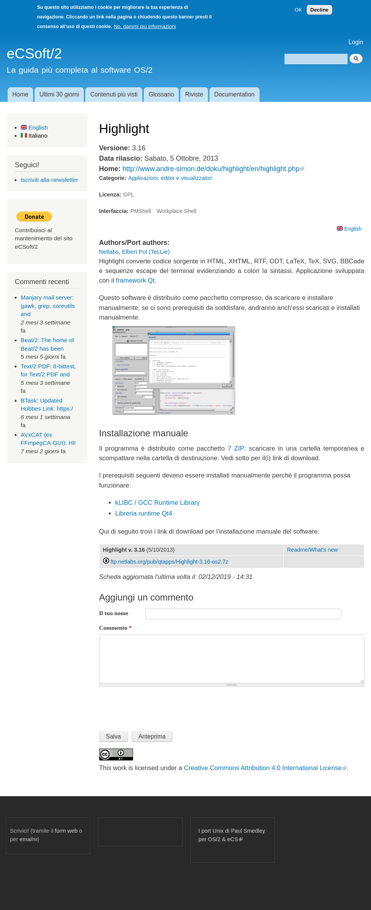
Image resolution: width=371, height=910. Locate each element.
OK (298, 10)
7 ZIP (236, 448)
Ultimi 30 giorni (59, 94)
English (34, 127)
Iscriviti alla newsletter (49, 179)
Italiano (34, 135)
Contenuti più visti (114, 94)
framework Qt (135, 280)
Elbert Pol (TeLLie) (146, 251)
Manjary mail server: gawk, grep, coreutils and (48, 305)
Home (20, 94)
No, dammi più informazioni (145, 26)
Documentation (234, 94)
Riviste (194, 94)
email (28, 839)
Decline (319, 10)
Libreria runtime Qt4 (143, 513)
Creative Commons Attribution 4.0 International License (265, 768)
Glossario (161, 94)
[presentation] (157, 706)
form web (66, 831)
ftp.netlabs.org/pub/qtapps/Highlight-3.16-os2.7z (169, 562)
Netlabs (109, 251)
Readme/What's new (312, 550)
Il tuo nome (113, 613)
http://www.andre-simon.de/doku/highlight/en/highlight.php (213, 169)
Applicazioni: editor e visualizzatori (170, 178)
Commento (115, 627)
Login (356, 42)
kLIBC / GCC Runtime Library (157, 502)
